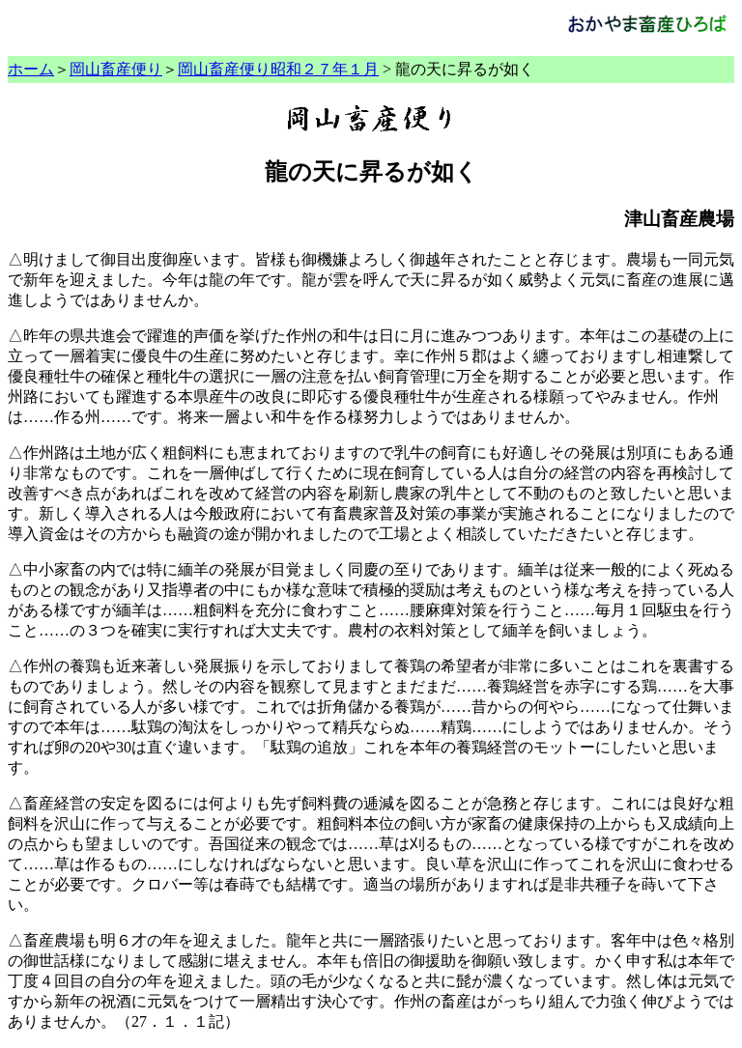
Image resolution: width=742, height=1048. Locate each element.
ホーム (31, 69)
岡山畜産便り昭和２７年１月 (278, 69)
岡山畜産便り (116, 69)
